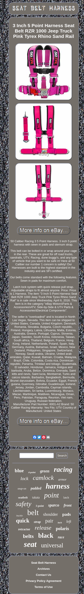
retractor (24, 529)
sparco (53, 505)
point (51, 495)
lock (24, 478)
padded (36, 488)
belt (33, 512)
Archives (43, 568)
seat (30, 544)
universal (52, 545)
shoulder (50, 514)
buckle (19, 515)
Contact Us (43, 575)
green (45, 471)
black (45, 535)
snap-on (21, 488)
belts (28, 536)
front (67, 505)
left (68, 521)
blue (19, 470)
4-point (31, 472)
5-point (40, 505)
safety (23, 503)
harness (57, 486)
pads (66, 514)
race (61, 537)
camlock (43, 477)
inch (60, 522)
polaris (62, 528)
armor (62, 479)
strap (37, 522)
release (43, 527)
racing (63, 469)
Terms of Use (43, 587)
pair (49, 521)
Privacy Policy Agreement (43, 581)
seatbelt (23, 497)
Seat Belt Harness (43, 562)
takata (36, 497)
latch (66, 497)
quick (22, 521)
